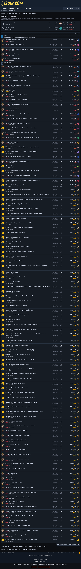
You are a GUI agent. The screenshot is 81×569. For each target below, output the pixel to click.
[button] (23, 8)
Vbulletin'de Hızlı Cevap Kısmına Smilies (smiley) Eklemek (23, 137)
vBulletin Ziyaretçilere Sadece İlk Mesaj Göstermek (20, 397)
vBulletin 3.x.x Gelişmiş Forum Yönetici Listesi (19, 223)
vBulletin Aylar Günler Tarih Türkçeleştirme (18, 237)
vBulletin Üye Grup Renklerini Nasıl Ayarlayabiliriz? (20, 426)
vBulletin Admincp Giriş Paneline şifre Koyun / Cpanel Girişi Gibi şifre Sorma (28, 286)
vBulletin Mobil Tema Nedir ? (14, 482)
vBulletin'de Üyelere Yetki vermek (15, 277)
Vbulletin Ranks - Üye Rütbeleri (15, 501)
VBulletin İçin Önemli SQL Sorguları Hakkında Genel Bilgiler (23, 76)
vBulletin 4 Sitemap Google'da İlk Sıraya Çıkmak (20, 227)
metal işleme (27, 546)
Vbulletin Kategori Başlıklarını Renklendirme (18, 497)
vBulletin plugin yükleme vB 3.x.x (15, 232)
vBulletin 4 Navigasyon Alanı (14, 261)
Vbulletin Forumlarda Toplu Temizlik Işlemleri (18, 156)
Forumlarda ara (11, 10)
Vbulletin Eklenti (10, 23)
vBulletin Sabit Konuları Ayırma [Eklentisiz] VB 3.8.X (21, 175)
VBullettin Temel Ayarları (13, 291)
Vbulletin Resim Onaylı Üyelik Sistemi (16, 185)
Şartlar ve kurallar (56, 552)
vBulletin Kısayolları (11, 478)
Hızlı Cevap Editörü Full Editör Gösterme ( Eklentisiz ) (21, 492)
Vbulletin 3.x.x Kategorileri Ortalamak (16, 430)
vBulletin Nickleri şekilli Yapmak (15, 421)
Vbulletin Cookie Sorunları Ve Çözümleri (17, 161)
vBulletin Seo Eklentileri (12, 142)
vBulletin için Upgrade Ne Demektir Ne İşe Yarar (20, 310)
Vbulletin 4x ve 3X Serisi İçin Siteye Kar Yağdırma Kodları (22, 147)
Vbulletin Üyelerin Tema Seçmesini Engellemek (19, 487)
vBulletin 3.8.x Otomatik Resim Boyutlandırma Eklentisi (22, 208)
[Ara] (77, 8)
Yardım (70, 552)
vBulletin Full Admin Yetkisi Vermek (16, 440)
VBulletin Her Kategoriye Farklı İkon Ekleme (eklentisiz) (22, 324)
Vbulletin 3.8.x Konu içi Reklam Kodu (16, 99)
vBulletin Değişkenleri (12, 272)
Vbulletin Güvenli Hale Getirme (14, 44)
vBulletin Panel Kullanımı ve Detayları (16, 256)
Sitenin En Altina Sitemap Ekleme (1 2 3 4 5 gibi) (20, 350)
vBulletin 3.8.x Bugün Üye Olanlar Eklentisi (18, 204)
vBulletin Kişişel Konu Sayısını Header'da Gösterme (21, 132)
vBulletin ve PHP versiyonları (14, 54)
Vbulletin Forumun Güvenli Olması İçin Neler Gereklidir (22, 506)
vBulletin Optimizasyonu (13, 58)
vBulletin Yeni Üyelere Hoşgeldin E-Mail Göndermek (21, 373)
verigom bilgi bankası (18, 546)
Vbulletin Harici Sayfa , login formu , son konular (20, 49)
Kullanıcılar (28, 8)
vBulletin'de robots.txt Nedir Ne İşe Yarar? (18, 525)
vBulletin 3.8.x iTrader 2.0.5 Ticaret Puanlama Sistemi (21, 151)
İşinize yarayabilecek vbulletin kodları (16, 520)
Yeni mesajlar (4, 10)
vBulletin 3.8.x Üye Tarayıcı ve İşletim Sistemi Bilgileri (21, 539)
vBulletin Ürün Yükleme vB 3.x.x (15, 242)
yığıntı (10, 546)
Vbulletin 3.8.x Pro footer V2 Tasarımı (16, 95)
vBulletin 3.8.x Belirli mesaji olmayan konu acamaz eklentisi (23, 180)
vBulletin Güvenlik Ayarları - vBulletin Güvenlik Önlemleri (22, 530)
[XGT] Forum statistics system (40, 556)
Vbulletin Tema (9, 28)
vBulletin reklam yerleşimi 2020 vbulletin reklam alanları (22, 118)
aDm (6, 77)
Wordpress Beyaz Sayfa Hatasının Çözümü (18, 407)
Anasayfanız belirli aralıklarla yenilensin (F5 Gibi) (20, 369)
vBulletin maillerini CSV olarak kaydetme (17, 246)
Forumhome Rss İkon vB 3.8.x (14, 319)
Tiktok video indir (36, 546)
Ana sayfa (4, 8)
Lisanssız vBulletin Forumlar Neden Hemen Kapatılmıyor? (22, 128)
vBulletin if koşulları (11, 166)
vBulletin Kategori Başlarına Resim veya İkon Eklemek (21, 516)
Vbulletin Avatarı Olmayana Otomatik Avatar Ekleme (21, 296)
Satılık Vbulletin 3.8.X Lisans (14, 109)
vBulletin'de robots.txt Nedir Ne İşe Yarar (17, 315)
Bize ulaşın (48, 552)
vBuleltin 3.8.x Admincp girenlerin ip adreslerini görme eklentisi (24, 213)
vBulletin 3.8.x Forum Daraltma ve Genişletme (19, 340)
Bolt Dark (4, 552)
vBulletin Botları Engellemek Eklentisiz (17, 388)
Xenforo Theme (40, 561)
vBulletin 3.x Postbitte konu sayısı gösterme (18, 66)
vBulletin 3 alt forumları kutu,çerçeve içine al (18, 435)
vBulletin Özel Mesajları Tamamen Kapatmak (19, 378)
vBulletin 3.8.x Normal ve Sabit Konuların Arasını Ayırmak (22, 170)
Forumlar (11, 8)
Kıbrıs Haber (4, 546)
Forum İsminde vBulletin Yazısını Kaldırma (18, 445)
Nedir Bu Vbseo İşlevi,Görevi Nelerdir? (17, 305)
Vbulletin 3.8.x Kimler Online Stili (15, 71)
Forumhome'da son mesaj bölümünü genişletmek (20, 251)
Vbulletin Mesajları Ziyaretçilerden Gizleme (18, 123)
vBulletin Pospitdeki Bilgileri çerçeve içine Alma (19, 463)
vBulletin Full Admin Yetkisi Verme (15, 383)
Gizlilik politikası (64, 552)
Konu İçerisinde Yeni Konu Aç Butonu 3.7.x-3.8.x (20, 359)
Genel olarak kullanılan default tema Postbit (18, 300)
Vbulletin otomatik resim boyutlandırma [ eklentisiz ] (20, 535)
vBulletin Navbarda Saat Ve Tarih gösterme (18, 454)
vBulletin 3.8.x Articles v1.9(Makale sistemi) (18, 189)
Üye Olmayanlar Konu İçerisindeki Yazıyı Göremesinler (22, 329)
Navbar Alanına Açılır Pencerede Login (17, 345)
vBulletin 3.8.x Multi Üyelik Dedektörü (16, 218)
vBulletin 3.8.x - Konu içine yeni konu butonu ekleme (21, 511)
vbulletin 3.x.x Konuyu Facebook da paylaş (18, 354)
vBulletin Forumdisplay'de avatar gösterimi (18, 104)
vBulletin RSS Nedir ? (12, 473)
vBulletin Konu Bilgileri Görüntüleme (16, 449)
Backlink (44, 546)
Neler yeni (19, 8)
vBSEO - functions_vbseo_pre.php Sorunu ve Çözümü (21, 402)
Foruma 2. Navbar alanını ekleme (15, 468)
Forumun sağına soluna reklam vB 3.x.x (17, 364)
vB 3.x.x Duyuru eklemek (13, 281)
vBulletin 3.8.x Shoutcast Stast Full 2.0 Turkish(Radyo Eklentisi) (24, 199)
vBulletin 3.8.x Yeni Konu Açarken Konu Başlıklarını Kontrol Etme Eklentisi (27, 194)
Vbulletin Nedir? (10, 90)
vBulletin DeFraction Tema (69, 27)
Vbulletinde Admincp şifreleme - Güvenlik (17, 114)
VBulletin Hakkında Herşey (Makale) (16, 39)
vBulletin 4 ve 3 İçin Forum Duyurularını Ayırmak (20, 392)
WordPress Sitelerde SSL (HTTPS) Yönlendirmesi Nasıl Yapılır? (24, 411)
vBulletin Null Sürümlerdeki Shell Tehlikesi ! (18, 85)
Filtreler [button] (76, 33)
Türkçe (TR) (11, 552)
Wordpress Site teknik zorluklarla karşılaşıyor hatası (21, 416)
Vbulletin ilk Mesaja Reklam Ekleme (16, 80)
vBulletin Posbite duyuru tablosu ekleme (17, 459)
